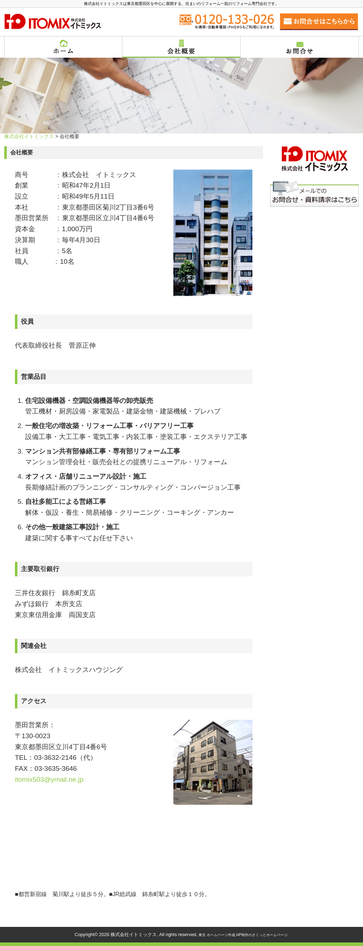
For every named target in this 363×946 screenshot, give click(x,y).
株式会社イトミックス (29, 136)
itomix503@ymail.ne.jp (49, 779)
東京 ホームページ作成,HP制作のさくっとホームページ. (243, 935)
